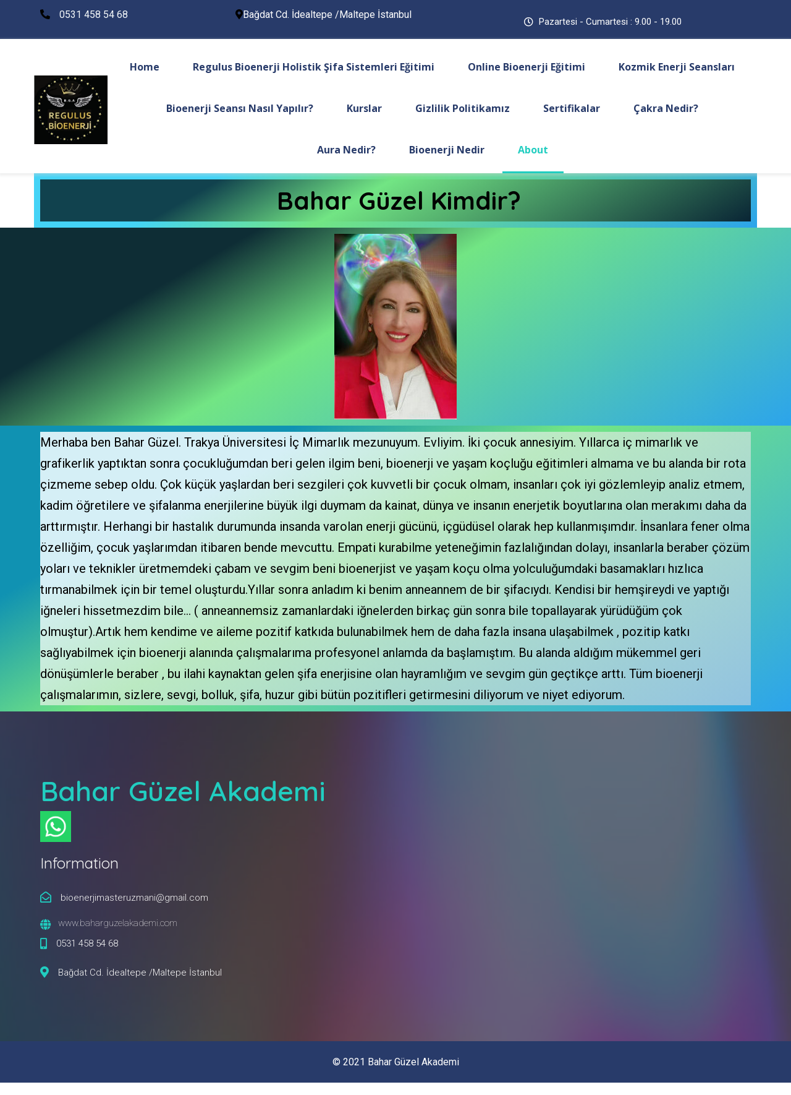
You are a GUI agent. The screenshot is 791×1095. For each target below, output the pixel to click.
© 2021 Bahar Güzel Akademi (395, 1062)
